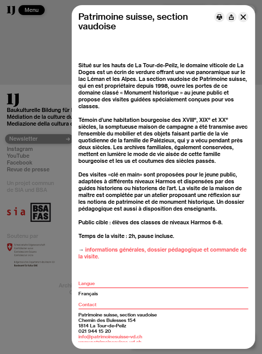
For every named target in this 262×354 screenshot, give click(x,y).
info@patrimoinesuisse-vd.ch (110, 337)
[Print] (219, 17)
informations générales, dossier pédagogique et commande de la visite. (162, 253)
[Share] (231, 17)
